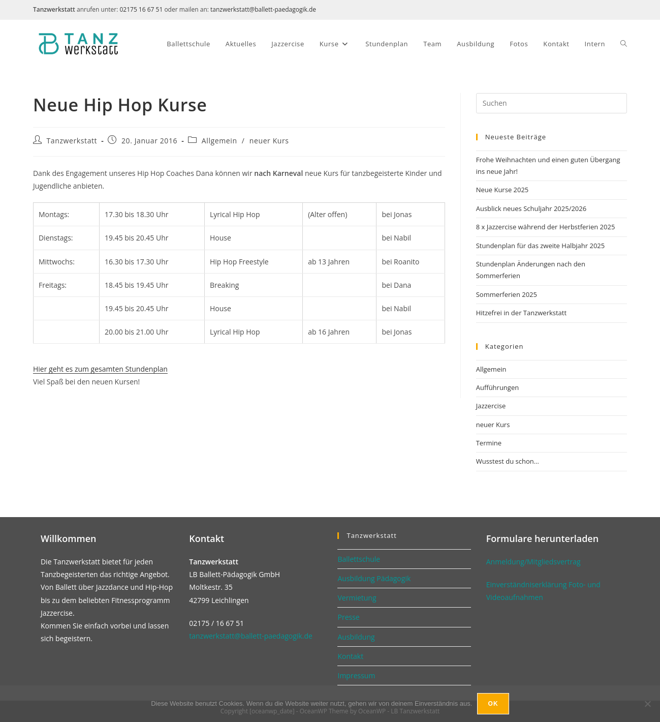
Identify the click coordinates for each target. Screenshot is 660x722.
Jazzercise (491, 405)
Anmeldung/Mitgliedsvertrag (533, 561)
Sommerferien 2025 (506, 294)
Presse (348, 617)
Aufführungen (497, 387)
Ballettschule (358, 559)
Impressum (356, 675)
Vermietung (356, 598)
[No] (647, 704)
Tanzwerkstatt (72, 140)
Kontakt (350, 656)
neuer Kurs (269, 140)
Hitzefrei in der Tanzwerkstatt (521, 312)
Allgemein (219, 140)
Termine (488, 442)
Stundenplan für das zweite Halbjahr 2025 (540, 245)
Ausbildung (355, 637)
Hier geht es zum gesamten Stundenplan (100, 369)
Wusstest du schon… (507, 461)
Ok (493, 703)
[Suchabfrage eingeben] (551, 103)
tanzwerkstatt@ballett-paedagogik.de (263, 9)
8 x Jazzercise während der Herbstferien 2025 (545, 226)
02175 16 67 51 (141, 9)
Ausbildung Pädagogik (374, 578)
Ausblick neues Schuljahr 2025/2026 (531, 208)
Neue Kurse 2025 (502, 189)
